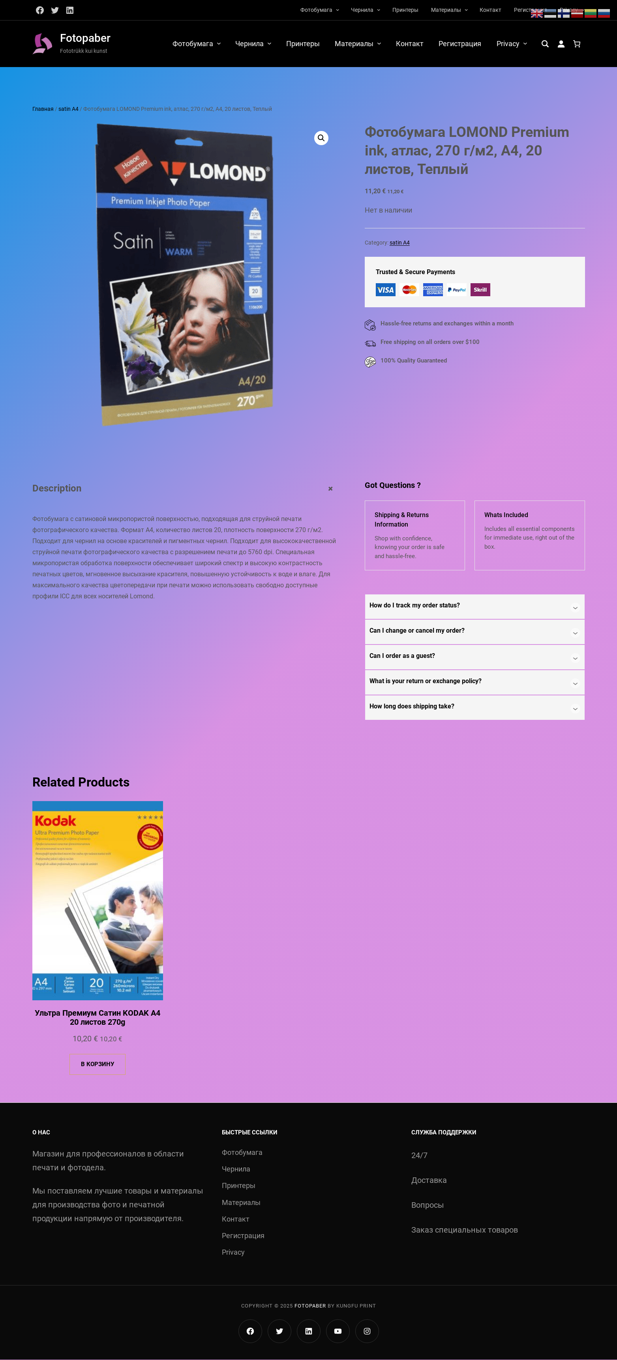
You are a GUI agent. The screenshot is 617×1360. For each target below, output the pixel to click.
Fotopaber (85, 38)
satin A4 (68, 109)
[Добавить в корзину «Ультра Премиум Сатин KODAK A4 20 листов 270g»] (97, 1064)
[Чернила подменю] (378, 9)
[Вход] (561, 43)
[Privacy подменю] (525, 43)
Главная (43, 109)
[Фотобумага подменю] (337, 9)
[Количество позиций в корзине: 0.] (576, 43)
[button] (321, 138)
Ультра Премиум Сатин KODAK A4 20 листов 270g (97, 1018)
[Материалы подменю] (466, 9)
